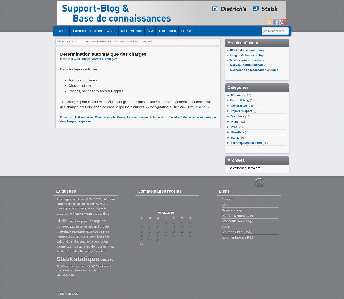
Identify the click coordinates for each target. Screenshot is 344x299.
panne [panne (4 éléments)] (61, 246)
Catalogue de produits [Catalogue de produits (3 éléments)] (71, 208)
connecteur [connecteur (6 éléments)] (82, 214)
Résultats (96, 31)
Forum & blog (239, 100)
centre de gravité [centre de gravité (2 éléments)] (96, 208)
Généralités (79, 31)
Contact (227, 199)
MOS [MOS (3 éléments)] (88, 231)
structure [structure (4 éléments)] (107, 260)
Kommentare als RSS (238, 237)
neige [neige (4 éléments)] (60, 236)
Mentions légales (234, 210)
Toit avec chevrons (138, 117)
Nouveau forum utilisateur (248, 65)
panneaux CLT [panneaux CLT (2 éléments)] (75, 246)
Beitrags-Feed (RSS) (237, 232)
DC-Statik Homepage (237, 221)
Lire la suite (199, 107)
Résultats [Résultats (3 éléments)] (86, 251)
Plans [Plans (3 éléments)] (110, 246)
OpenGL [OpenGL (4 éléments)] (72, 241)
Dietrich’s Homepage (237, 215)
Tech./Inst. (187, 31)
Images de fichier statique (248, 55)
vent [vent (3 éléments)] (96, 270)
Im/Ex (124, 31)
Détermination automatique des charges (103, 54)
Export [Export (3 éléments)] (74, 226)
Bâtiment (111, 31)
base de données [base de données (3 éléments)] (77, 203)
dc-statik (173, 117)
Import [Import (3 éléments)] (92, 226)
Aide (225, 205)
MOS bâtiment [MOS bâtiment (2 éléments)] (101, 231)
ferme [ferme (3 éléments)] (84, 226)
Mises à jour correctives (247, 60)
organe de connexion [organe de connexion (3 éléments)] (93, 241)
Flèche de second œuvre (247, 50)
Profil (161, 31)
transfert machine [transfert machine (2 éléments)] (75, 266)
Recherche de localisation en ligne (254, 70)
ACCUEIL (63, 31)
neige (81, 121)
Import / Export (241, 111)
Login (226, 226)
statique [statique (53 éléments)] (86, 259)
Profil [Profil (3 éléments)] (60, 251)
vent (89, 121)
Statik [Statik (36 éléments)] (64, 259)
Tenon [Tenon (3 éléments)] (60, 266)
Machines (136, 31)
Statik (173, 31)
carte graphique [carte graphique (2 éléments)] (99, 204)
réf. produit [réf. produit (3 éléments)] (71, 251)
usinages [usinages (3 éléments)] (93, 266)
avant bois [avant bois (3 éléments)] (77, 199)
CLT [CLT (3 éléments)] (69, 214)
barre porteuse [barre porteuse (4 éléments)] (96, 199)
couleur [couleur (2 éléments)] (97, 214)
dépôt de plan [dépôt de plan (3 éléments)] (77, 221)
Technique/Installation (246, 143)
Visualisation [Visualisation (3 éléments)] (65, 275)
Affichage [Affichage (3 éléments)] (62, 199)
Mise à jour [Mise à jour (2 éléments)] (78, 231)
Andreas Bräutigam (104, 59)
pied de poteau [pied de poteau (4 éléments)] (95, 246)
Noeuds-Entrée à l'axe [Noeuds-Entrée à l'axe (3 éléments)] (80, 236)
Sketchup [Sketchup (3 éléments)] (100, 251)
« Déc (141, 244)
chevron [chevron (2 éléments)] (61, 214)
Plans (150, 31)
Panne (121, 117)
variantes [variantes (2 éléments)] (86, 270)
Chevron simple (105, 117)
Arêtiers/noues (83, 117)
